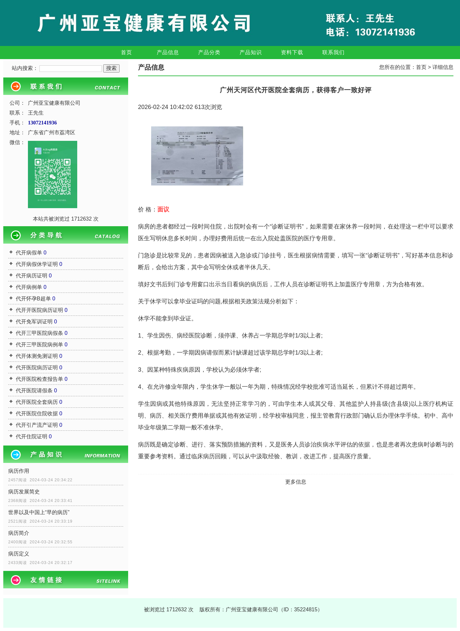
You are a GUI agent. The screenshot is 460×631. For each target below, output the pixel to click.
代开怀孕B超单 (33, 298)
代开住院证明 (31, 436)
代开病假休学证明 (37, 264)
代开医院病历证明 (37, 367)
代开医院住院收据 (37, 413)
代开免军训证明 (34, 321)
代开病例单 (29, 287)
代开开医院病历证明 (39, 310)
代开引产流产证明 (37, 425)
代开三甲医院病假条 (39, 333)
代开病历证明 (31, 275)
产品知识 (251, 52)
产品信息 (168, 52)
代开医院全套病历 (37, 402)
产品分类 (209, 52)
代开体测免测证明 (37, 356)
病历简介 (18, 533)
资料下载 (292, 52)
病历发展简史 (24, 491)
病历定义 (18, 553)
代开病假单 (29, 252)
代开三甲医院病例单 (39, 344)
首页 (126, 52)
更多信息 (295, 482)
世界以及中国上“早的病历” (39, 512)
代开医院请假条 (34, 390)
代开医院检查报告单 (39, 379)
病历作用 (18, 471)
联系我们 (333, 52)
